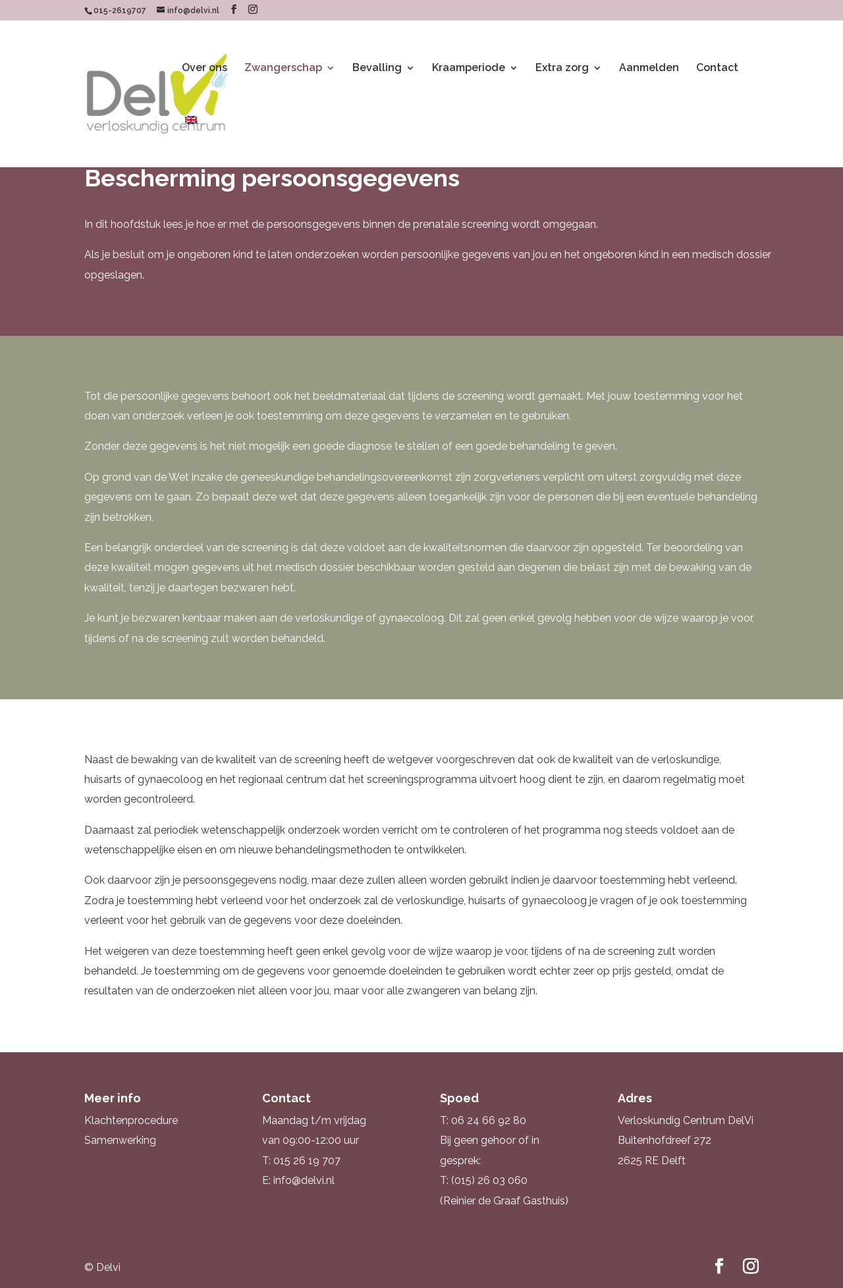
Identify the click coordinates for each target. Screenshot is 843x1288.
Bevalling (377, 68)
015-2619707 (120, 10)
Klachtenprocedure (131, 1120)
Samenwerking (120, 1140)
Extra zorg (562, 68)
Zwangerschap (283, 68)
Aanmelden (649, 68)
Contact (717, 68)
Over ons (204, 68)
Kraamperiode (468, 68)
